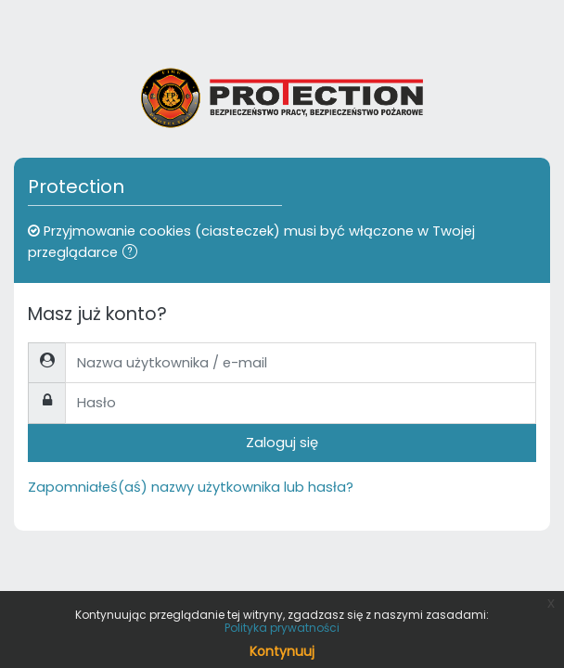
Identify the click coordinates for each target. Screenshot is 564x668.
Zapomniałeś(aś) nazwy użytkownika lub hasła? (190, 487)
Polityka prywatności (282, 628)
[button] (134, 253)
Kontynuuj (282, 651)
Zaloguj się (282, 442)
